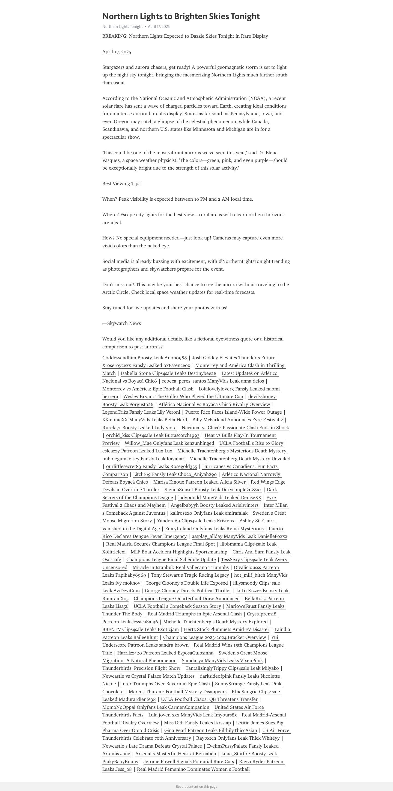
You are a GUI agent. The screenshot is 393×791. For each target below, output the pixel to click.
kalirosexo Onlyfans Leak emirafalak (209, 513)
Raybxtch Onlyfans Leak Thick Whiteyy (238, 738)
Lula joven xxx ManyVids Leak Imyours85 (192, 715)
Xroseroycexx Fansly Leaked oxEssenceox (146, 365)
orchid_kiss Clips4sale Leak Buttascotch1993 (153, 435)
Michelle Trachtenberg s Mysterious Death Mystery (231, 451)
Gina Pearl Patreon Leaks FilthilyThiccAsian (210, 730)
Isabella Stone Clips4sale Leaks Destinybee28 (168, 373)
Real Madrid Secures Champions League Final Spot (160, 544)
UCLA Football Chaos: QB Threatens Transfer (209, 699)
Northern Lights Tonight (122, 26)
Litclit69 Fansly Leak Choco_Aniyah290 (175, 474)
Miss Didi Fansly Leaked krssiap (197, 723)
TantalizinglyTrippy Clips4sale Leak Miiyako (232, 668)
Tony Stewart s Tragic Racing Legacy (190, 575)
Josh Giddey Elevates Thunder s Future (233, 358)
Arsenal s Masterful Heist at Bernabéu (175, 754)
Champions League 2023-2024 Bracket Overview (214, 637)
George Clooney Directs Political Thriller (188, 591)
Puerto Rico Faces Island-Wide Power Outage (233, 412)
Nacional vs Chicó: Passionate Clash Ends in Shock (235, 428)
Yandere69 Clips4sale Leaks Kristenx (195, 521)
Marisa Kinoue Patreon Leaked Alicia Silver (199, 482)
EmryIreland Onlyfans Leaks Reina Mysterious (214, 529)
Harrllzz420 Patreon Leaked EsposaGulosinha (165, 653)
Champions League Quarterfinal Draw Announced (187, 599)
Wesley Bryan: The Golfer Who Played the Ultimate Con (183, 396)
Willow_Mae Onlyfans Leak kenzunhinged (169, 443)
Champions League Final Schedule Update (171, 559)
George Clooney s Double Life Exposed (186, 583)
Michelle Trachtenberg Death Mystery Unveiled (239, 459)
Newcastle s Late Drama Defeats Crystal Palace (152, 746)
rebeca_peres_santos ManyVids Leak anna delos (213, 381)
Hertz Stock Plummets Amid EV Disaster (226, 629)
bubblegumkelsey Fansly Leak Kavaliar (143, 459)
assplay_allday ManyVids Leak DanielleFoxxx (239, 536)
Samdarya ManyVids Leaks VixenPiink (222, 660)
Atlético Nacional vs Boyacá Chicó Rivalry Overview (214, 404)
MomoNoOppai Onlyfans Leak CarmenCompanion (155, 707)
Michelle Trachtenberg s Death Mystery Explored (215, 622)
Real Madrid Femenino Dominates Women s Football (193, 769)
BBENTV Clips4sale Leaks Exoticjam (140, 629)
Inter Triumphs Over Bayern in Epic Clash (165, 684)
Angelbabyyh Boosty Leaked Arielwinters (214, 505)
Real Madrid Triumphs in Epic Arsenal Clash (195, 614)
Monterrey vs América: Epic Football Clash (147, 389)
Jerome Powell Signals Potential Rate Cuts (189, 762)
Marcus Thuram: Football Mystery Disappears (178, 692)
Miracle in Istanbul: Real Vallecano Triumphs (181, 567)
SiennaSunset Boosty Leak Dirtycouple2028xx (213, 490)
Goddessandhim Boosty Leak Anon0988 (144, 358)
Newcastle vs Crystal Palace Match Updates (148, 676)
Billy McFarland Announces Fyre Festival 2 (237, 420)
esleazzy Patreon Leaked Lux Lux (137, 451)
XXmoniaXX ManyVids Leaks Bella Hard (144, 420)
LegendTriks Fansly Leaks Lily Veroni (141, 412)
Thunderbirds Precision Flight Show (141, 668)
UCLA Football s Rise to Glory (251, 443)
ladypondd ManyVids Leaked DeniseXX (219, 497)
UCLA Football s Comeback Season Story (177, 606)
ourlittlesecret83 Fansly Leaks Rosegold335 (151, 466)
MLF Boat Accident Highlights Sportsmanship (179, 552)
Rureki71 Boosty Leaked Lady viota (139, 428)
